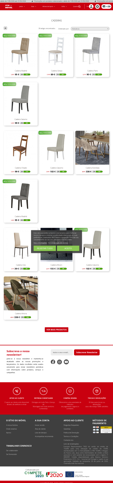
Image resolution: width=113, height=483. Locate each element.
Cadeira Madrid (20, 68)
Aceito (68, 248)
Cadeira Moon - (56, 262)
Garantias (67, 426)
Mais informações (40, 243)
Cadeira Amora (21, 310)
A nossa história (12, 422)
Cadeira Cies (21, 262)
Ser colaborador (12, 448)
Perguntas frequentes (71, 422)
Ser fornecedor (11, 451)
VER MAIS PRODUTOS (56, 327)
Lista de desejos (41, 430)
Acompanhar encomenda (44, 433)
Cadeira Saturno (20, 116)
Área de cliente (40, 426)
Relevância (90, 26)
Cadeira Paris (92, 68)
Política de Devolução (71, 430)
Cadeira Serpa (56, 68)
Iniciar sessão (40, 422)
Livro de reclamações (71, 441)
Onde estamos (11, 426)
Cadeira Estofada (92, 165)
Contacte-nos (68, 437)
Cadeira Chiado (20, 165)
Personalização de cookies (58, 243)
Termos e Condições (71, 433)
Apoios (8, 430)
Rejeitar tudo (45, 248)
